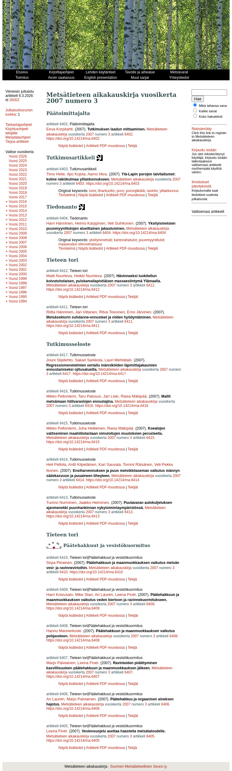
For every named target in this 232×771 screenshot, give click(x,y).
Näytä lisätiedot (71, 146)
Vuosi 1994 (18, 301)
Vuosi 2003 (18, 260)
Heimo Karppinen (90, 223)
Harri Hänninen (59, 223)
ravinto (152, 191)
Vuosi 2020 (18, 183)
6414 (80, 480)
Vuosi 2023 (18, 170)
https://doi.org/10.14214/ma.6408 (72, 640)
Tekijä (132, 146)
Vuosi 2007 (18, 242)
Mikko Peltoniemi (61, 396)
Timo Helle (55, 174)
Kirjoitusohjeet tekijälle (16, 131)
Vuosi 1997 (18, 288)
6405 (150, 736)
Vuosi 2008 (18, 238)
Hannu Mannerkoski (63, 631)
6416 (89, 406)
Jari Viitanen (86, 312)
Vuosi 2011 (18, 224)
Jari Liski (111, 396)
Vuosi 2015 (18, 206)
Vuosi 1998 (18, 283)
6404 (106, 233)
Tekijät (153, 195)
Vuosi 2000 (18, 274)
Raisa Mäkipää (134, 396)
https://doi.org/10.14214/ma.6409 (72, 608)
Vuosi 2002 (18, 265)
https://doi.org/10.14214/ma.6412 (72, 289)
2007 (90, 134)
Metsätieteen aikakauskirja (132, 179)
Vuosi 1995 (18, 297)
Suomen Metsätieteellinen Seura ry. (138, 766)
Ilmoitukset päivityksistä (201, 195)
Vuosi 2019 (18, 188)
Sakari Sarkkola (88, 360)
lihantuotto (106, 191)
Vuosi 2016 (18, 202)
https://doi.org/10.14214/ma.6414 (112, 480)
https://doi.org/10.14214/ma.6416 (121, 406)
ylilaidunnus (169, 191)
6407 (128, 672)
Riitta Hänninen (59, 312)
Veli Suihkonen (121, 223)
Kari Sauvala (109, 464)
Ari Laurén (104, 594)
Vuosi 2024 (18, 165)
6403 (80, 183)
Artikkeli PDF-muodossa (105, 146)
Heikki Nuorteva (88, 276)
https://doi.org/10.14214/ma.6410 (96, 572)
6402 (128, 134)
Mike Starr (84, 594)
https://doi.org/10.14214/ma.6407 (72, 676)
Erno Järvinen (139, 312)
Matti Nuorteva (59, 276)
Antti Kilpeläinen (82, 464)
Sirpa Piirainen (59, 562)
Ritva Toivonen (112, 312)
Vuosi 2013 (18, 215)
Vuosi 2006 (18, 247)
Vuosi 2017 (18, 197)
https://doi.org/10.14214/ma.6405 (72, 740)
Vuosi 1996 (18, 292)
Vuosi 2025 (18, 161)
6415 (150, 438)
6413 (128, 512)
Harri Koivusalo (59, 594)
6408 (173, 636)
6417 (67, 374)
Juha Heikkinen (91, 428)
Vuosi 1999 (18, 279)
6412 (150, 285)
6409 (150, 604)
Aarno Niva (97, 174)
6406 (165, 704)
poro (120, 191)
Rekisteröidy (201, 132)
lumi (92, 191)
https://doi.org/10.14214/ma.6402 (72, 138)
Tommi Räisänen (137, 464)
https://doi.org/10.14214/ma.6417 (99, 374)
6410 (64, 572)
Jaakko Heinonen (94, 502)
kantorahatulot (125, 240)
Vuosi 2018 (18, 192)
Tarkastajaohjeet (18, 125)
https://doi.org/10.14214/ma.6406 (72, 708)
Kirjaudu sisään (204, 157)
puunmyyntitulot (151, 240)
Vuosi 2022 (18, 174)
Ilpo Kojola (76, 174)
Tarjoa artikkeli (17, 141)
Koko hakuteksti (211, 120)
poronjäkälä (135, 191)
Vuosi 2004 (18, 256)
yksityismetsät (100, 240)
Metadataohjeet (18, 137)
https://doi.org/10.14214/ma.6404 (139, 233)
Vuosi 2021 (18, 179)
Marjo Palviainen (60, 663)
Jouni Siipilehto (59, 360)
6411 (128, 321)
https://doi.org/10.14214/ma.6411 (72, 326)
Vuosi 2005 (18, 251)
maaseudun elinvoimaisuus (80, 244)
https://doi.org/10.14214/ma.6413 (72, 516)
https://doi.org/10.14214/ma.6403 (112, 183)
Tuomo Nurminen (61, 502)
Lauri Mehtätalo (118, 360)
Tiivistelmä (66, 195)
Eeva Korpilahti (59, 129)
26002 (14, 100)
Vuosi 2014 (18, 211)
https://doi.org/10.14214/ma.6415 (72, 442)
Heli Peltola (56, 464)
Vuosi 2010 (18, 229)
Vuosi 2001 (18, 269)
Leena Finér (125, 594)
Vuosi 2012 (18, 220)
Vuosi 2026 (18, 156)
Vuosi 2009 (18, 233)
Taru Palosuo (89, 396)
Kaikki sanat (208, 115)
